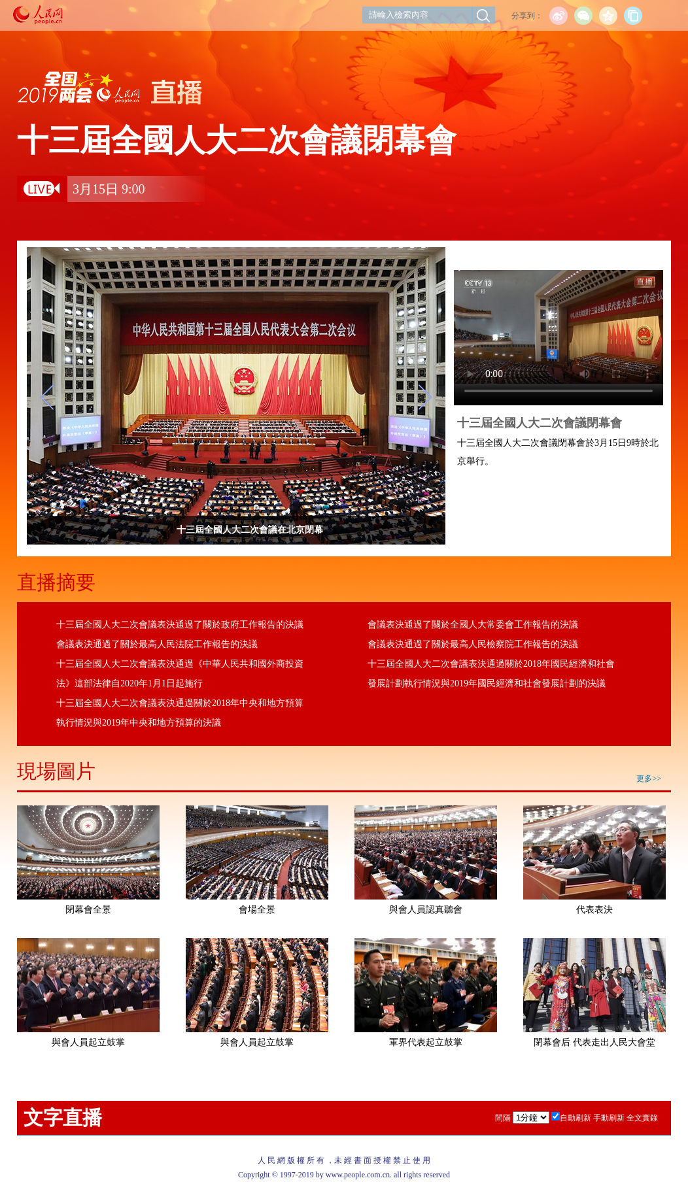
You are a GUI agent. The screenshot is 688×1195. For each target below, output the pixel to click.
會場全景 (257, 910)
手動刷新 (609, 1117)
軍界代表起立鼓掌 (425, 1042)
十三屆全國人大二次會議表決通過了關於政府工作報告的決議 (179, 625)
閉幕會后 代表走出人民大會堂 (594, 1042)
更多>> (648, 778)
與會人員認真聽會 (425, 910)
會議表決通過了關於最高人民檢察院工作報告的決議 (473, 644)
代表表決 (594, 910)
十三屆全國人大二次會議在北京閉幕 (278, 530)
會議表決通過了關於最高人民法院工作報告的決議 (157, 644)
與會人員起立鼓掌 (88, 1042)
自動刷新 (575, 1117)
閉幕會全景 (88, 910)
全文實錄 (642, 1117)
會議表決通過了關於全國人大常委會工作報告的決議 (473, 625)
